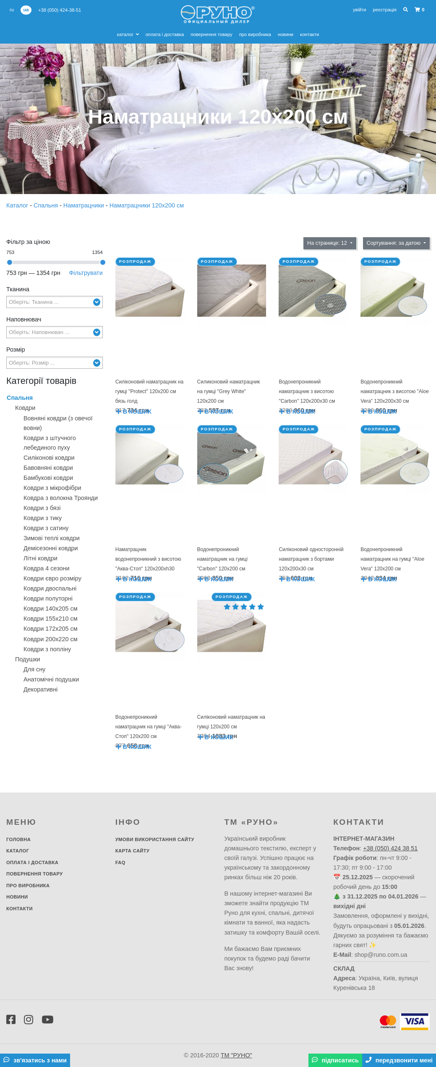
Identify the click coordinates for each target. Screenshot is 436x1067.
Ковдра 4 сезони (46, 568)
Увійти (359, 9)
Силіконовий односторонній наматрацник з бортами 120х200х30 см (311, 559)
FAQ (120, 862)
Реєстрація (385, 9)
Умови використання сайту (154, 839)
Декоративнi (40, 689)
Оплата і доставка (165, 34)
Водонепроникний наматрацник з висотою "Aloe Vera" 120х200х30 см (394, 391)
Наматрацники (84, 205)
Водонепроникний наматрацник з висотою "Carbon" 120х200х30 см (307, 391)
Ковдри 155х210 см (50, 618)
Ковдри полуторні (48, 598)
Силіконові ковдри (49, 457)
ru (12, 9)
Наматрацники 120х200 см (147, 205)
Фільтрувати (85, 272)
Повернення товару (211, 34)
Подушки (27, 659)
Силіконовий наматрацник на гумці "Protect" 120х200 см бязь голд (149, 391)
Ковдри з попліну (47, 649)
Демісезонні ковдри (50, 548)
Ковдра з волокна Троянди (60, 498)
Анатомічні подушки (51, 679)
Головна (18, 839)
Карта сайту (132, 850)
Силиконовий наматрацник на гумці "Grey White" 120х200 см (228, 391)
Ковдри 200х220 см (50, 639)
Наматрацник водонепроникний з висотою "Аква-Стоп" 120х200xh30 (148, 559)
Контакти (309, 34)
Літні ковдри (40, 558)
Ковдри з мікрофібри (52, 487)
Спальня (47, 205)
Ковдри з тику (42, 518)
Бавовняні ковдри (48, 467)
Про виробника (255, 34)
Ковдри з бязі (41, 508)
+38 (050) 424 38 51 (390, 848)
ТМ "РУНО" (236, 1055)
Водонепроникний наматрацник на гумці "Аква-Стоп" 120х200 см (148, 726)
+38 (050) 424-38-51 (59, 10)
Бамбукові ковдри (48, 477)
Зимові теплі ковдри (51, 538)
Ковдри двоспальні (49, 588)
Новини (285, 34)
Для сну (34, 669)
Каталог (128, 34)
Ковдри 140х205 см (50, 608)
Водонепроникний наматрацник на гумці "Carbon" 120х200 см (222, 559)
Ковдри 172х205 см (50, 628)
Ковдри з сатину (46, 528)
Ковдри (25, 407)
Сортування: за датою (394, 243)
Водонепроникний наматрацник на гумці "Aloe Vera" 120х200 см (392, 559)
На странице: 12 (327, 243)
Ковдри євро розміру (52, 578)
